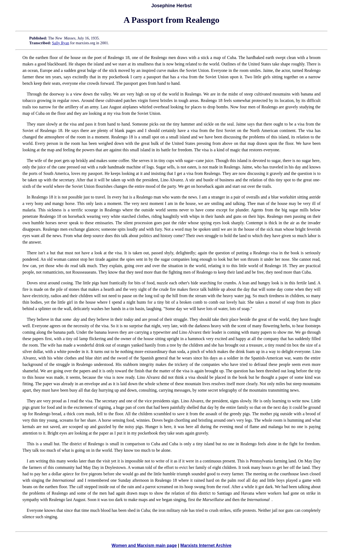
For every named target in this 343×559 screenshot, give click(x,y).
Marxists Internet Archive (206, 545)
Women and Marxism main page (144, 545)
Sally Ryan (60, 43)
